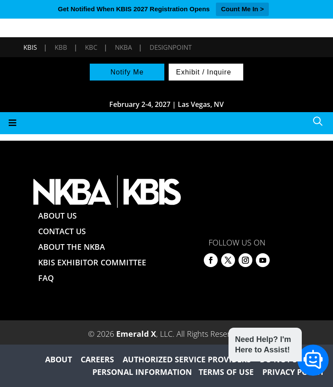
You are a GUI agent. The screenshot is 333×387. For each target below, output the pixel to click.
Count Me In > (242, 9)
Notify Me (127, 72)
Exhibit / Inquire (203, 72)
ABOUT (58, 359)
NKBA (123, 47)
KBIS (30, 47)
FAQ (46, 278)
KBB (61, 47)
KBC (91, 47)
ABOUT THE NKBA (71, 247)
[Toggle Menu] (166, 123)
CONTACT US (62, 231)
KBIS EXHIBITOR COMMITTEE (92, 262)
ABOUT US (57, 215)
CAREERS (97, 359)
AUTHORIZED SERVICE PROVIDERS (187, 359)
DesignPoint (171, 47)
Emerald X (136, 334)
